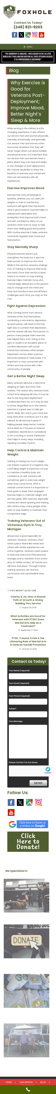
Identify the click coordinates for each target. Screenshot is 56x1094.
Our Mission (26, 918)
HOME (9, 1082)
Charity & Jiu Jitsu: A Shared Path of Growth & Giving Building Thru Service (28, 600)
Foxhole (15, 169)
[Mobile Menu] (28, 47)
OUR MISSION (26, 1082)
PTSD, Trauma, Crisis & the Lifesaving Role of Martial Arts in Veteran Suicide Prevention (28, 642)
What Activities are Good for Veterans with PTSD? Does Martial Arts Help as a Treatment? (28, 621)
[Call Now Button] (28, 1089)
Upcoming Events (26, 1063)
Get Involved (26, 1014)
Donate (26, 964)
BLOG (43, 1082)
